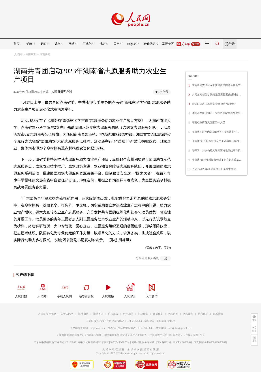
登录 (232, 43)
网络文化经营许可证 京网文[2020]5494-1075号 (104, 342)
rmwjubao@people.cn (179, 328)
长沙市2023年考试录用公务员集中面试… (215, 169)
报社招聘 (83, 313)
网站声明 (173, 313)
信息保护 (203, 313)
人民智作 (151, 289)
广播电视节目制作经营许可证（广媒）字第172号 (177, 335)
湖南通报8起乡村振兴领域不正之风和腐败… (217, 159)
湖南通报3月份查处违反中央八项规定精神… (217, 141)
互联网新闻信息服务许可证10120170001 (78, 335)
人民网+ (42, 289)
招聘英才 (98, 313)
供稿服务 (143, 313)
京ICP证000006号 (182, 342)
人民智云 (129, 289)
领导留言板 (86, 289)
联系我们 (218, 313)
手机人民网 (64, 289)
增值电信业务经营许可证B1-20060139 (125, 335)
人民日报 (21, 289)
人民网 (18, 54)
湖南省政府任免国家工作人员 (208, 122)
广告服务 (113, 313)
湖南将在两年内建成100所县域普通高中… (215, 131)
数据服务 (158, 313)
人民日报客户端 (61, 91)
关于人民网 (67, 313)
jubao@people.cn (166, 321)
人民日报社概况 (47, 313)
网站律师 (188, 313)
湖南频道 (31, 54)
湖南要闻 (45, 54)
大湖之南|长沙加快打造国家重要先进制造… (216, 94)
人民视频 (108, 289)
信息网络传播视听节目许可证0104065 (55, 342)
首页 (17, 43)
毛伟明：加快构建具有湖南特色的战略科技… (217, 150)
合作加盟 (128, 313)
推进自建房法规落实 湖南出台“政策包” (214, 104)
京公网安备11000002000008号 (210, 342)
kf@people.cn (98, 328)
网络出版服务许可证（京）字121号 (151, 342)
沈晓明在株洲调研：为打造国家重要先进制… (217, 113)
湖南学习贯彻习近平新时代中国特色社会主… (217, 85)
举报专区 (168, 43)
